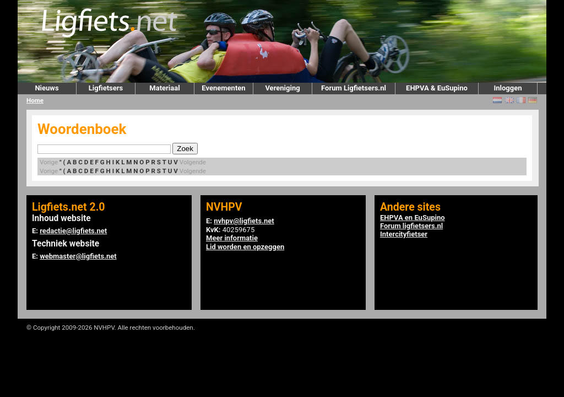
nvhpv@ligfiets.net (244, 221)
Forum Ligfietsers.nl (353, 88)
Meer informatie (232, 238)
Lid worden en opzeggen (245, 247)
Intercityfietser (403, 234)
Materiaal (164, 88)
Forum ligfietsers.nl (411, 226)
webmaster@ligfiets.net (78, 256)
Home (35, 100)
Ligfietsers (106, 88)
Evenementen (223, 88)
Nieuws (46, 88)
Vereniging (282, 88)
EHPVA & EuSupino (437, 88)
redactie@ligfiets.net (73, 231)
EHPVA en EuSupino (412, 217)
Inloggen (508, 88)
